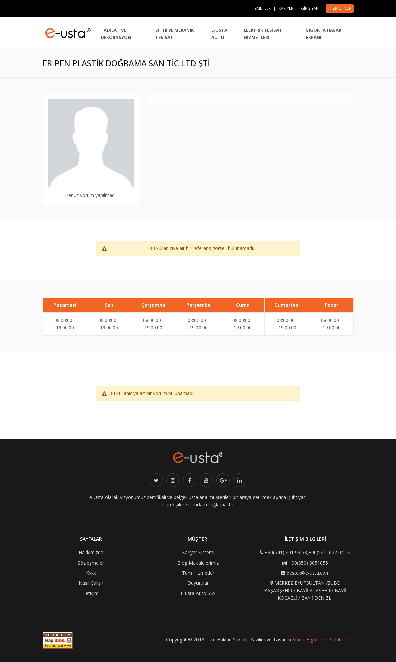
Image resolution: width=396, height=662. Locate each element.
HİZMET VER (339, 8)
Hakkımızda (91, 552)
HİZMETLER (261, 8)
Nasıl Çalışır (91, 583)
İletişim (91, 593)
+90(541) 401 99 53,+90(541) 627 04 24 (307, 552)
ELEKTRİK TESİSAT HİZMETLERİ (263, 33)
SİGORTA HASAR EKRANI (323, 33)
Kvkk (91, 573)
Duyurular (198, 583)
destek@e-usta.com (308, 573)
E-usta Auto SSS (198, 593)
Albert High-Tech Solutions (321, 639)
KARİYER (286, 8)
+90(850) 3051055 (308, 563)
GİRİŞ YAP (309, 8)
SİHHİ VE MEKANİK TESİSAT (174, 33)
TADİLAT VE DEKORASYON (116, 33)
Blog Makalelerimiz (198, 563)
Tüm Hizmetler (198, 573)
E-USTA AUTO (219, 33)
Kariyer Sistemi (198, 552)
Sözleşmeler (91, 563)
